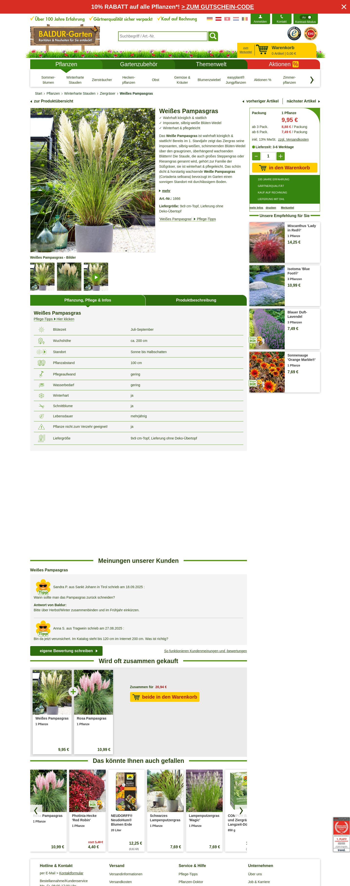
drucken (271, 207)
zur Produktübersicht (53, 101)
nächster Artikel (301, 101)
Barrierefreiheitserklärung (267, 792)
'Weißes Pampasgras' (187, 219)
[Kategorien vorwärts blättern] (312, 80)
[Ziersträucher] (102, 80)
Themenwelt (211, 64)
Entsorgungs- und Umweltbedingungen (138, 784)
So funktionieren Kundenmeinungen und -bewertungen (205, 545)
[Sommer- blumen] (48, 80)
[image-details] (96, 277)
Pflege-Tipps (188, 768)
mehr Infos (256, 207)
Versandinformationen (125, 768)
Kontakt (282, 21)
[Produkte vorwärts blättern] (241, 705)
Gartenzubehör (138, 64)
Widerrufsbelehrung (206, 861)
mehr (166, 191)
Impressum (176, 861)
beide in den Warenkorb (164, 591)
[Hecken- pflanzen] (128, 80)
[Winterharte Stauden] (75, 80)
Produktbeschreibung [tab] (196, 300)
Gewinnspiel (188, 792)
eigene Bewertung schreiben (66, 545)
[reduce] (256, 156)
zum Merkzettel (246, 49)
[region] (138, 503)
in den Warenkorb (284, 168)
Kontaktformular (71, 767)
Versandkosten (120, 776)
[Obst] (155, 80)
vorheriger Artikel (262, 101)
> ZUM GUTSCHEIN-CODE (217, 6)
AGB (84, 861)
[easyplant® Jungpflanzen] (236, 80)
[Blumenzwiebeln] (209, 80)
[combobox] (163, 36)
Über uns (255, 768)
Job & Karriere (259, 776)
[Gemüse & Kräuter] (182, 80)
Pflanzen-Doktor (191, 776)
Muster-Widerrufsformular (248, 861)
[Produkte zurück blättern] (36, 705)
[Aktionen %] (262, 80)
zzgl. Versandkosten (293, 139)
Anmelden (260, 21)
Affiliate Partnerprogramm (267, 784)
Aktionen (284, 64)
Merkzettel (287, 207)
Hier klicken (54, 319)
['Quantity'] (268, 156)
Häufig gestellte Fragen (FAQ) (201, 784)
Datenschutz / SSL (108, 861)
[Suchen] (213, 36)
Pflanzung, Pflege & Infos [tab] (87, 300)
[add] (280, 156)
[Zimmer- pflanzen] (289, 80)
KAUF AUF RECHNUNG (272, 192)
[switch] (305, 19)
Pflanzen (66, 64)
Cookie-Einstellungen (144, 861)
